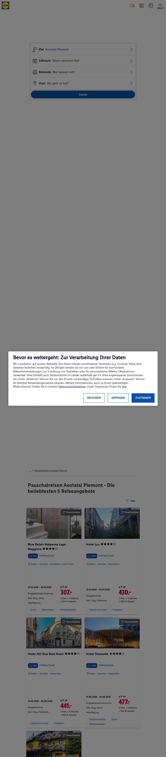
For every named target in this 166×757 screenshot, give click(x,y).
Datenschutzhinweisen (72, 386)
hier (124, 386)
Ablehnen (94, 398)
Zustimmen (143, 398)
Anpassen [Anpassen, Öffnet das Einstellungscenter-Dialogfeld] (118, 398)
